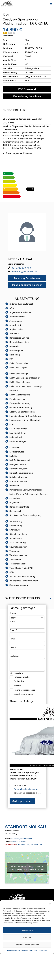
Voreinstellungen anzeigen (27, 944)
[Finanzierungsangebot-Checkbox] (11, 690)
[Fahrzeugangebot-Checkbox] (11, 677)
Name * (13, 621)
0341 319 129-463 (21, 267)
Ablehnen (27, 937)
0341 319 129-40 (19, 841)
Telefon (13, 647)
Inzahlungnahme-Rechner (27, 284)
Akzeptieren (27, 930)
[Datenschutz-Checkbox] (11, 785)
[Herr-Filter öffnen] (42, 617)
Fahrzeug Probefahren (27, 278)
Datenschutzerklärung (29, 950)
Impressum (43, 950)
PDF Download (27, 89)
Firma (12, 638)
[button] (50, 903)
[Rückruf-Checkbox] (11, 686)
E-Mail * (13, 630)
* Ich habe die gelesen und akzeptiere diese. (27, 789)
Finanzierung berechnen (27, 96)
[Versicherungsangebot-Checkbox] (11, 694)
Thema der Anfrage (22, 701)
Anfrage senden (22, 801)
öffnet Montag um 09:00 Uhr (30, 844)
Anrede (13, 613)
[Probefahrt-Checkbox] (11, 681)
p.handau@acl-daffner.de (24, 271)
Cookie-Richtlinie (13, 950)
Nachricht (14, 656)
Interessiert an (16, 673)
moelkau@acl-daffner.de (21, 838)
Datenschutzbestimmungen (26, 789)
